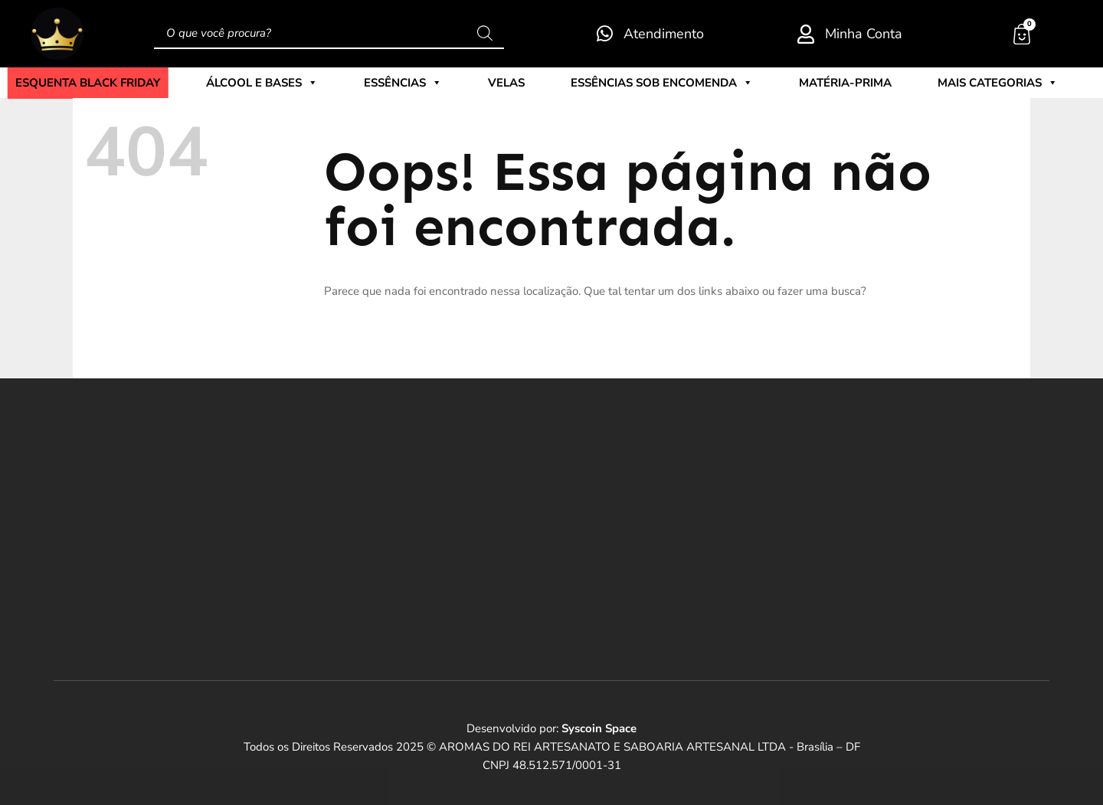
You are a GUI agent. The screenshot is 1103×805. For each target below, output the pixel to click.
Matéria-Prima (845, 82)
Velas (506, 82)
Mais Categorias (998, 82)
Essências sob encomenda (662, 82)
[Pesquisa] (485, 33)
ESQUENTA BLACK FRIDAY (87, 83)
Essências (403, 82)
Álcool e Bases (262, 82)
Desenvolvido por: (551, 728)
